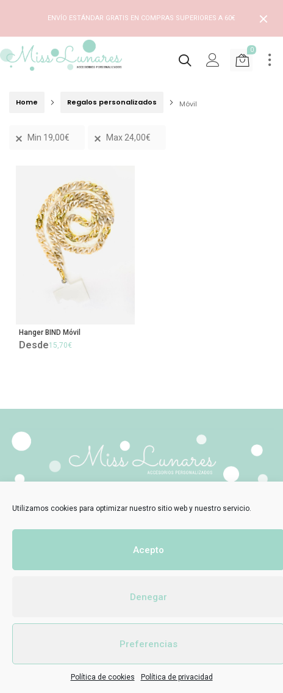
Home (27, 102)
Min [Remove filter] (48, 137)
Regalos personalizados (112, 102)
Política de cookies (103, 677)
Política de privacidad (177, 677)
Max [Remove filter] (128, 137)
